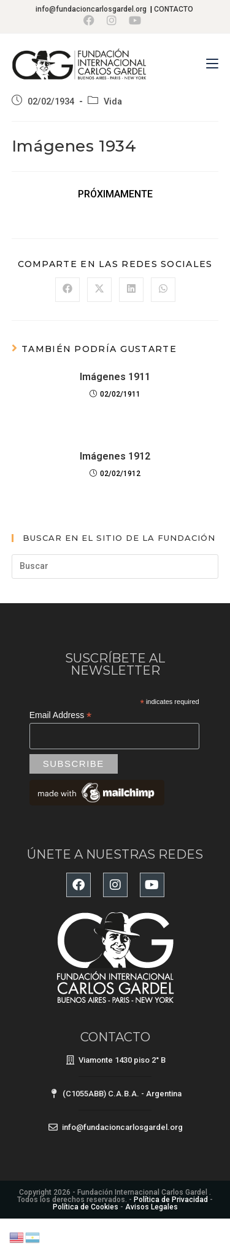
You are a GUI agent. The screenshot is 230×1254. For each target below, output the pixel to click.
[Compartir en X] (99, 289)
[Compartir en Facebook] (67, 289)
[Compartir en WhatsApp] (163, 289)
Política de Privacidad (171, 1199)
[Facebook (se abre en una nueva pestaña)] (92, 20)
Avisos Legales (151, 1207)
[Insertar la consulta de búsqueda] (115, 566)
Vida (113, 102)
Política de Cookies (85, 1207)
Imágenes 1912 (115, 456)
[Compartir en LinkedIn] (131, 289)
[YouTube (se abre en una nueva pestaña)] (135, 20)
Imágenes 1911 (115, 377)
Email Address (60, 715)
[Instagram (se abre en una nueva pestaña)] (112, 20)
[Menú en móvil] (212, 64)
